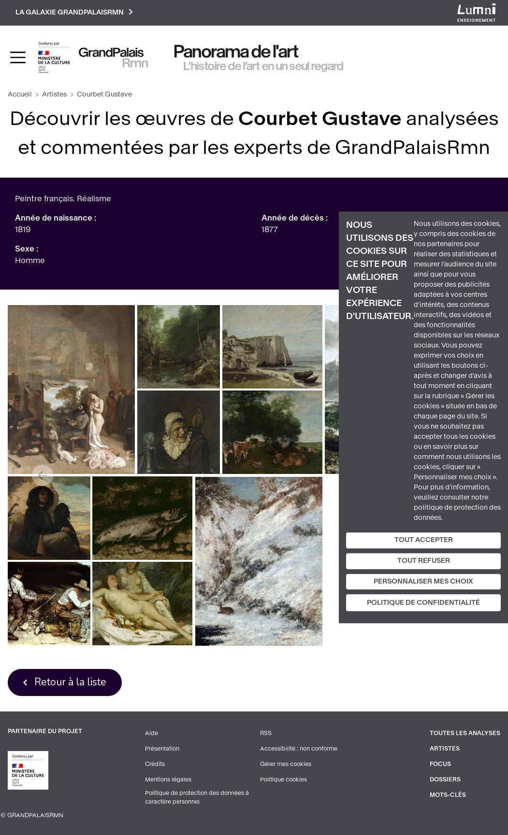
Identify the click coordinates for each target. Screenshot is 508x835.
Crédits (155, 764)
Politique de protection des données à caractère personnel (197, 797)
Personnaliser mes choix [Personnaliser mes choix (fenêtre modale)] (423, 581)
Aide (151, 733)
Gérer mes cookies (285, 764)
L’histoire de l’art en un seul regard (264, 66)
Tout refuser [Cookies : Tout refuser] (423, 560)
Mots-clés (448, 795)
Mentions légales (168, 779)
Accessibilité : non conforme (298, 749)
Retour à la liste (70, 682)
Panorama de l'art (236, 51)
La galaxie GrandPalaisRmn (74, 12)
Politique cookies (283, 779)
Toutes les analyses (465, 733)
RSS (266, 733)
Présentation (162, 749)
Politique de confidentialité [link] (423, 603)
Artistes (54, 94)
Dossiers (445, 779)
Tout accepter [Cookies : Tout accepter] (423, 539)
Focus (440, 764)
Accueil (20, 94)
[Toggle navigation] (18, 57)
